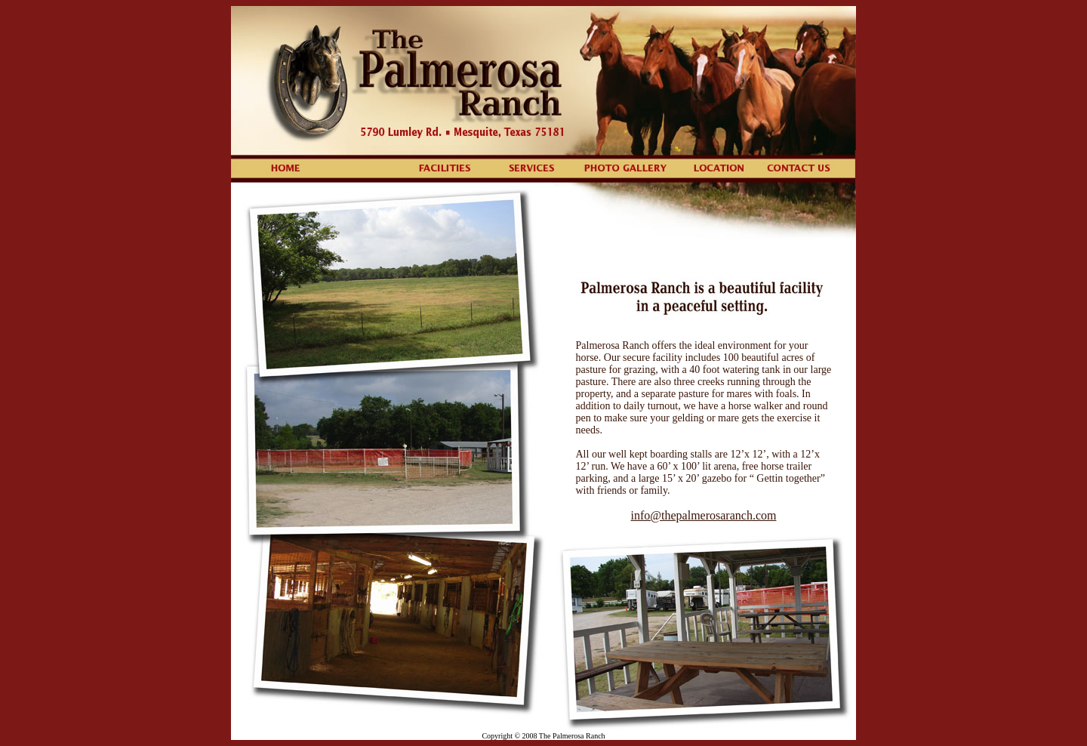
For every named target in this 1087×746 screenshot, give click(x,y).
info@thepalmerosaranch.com (704, 515)
